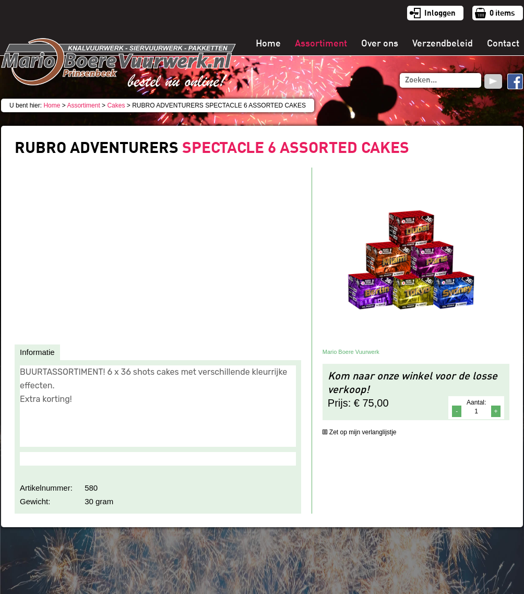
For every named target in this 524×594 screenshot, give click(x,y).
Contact (503, 43)
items (502, 13)
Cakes (116, 105)
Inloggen (440, 13)
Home (268, 43)
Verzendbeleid (442, 43)
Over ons (379, 43)
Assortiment (321, 43)
